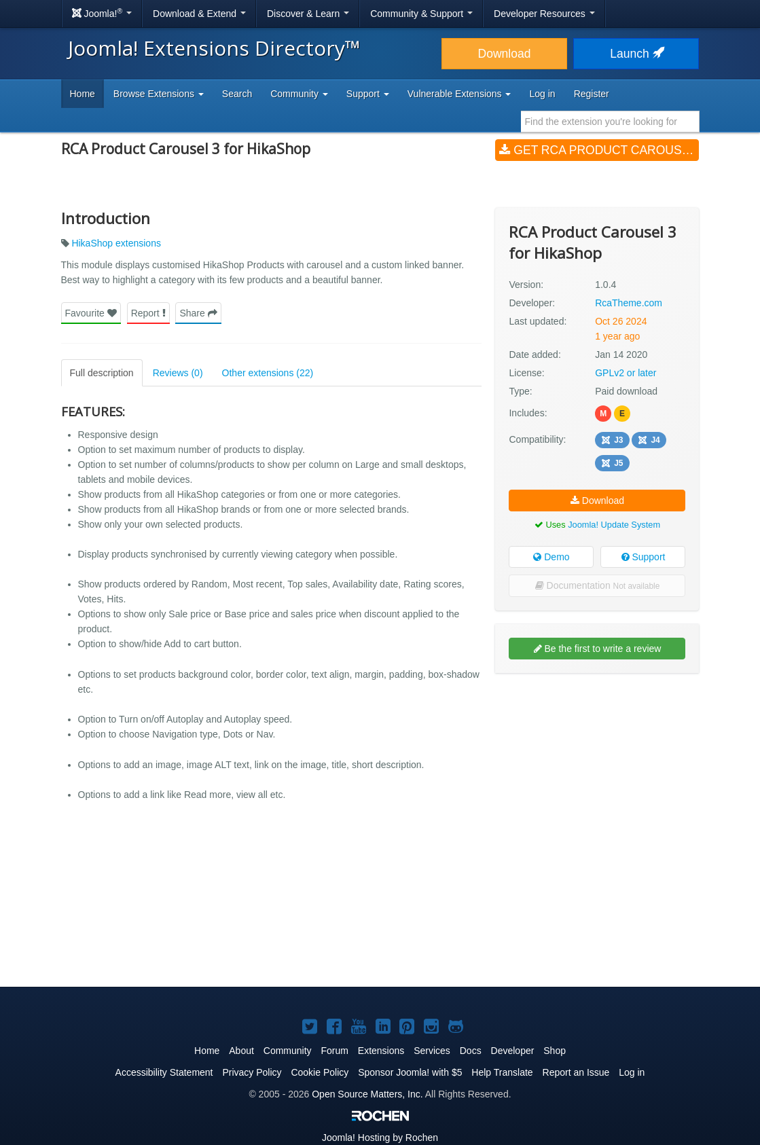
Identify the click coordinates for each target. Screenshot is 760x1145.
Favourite (91, 313)
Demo (551, 556)
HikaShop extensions (116, 243)
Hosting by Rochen (380, 1137)
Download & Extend (199, 13)
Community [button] (299, 93)
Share (198, 313)
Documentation (597, 585)
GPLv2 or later (625, 372)
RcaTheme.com (628, 302)
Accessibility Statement (164, 1072)
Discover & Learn (308, 13)
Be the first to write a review (598, 648)
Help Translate (501, 1072)
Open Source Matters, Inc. (367, 1094)
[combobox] (610, 121)
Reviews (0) (178, 372)
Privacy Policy (251, 1072)
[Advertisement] (597, 771)
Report (148, 313)
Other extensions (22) (268, 372)
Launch (636, 53)
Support (643, 556)
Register (591, 93)
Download (504, 53)
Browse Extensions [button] (158, 93)
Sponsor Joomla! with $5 (410, 1072)
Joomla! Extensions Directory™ (214, 48)
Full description (102, 372)
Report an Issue (576, 1072)
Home (82, 93)
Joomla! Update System (614, 525)
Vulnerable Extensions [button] (459, 93)
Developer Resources (544, 13)
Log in (542, 93)
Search (237, 93)
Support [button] (367, 93)
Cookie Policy (319, 1072)
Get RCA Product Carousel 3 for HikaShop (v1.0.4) (599, 150)
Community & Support (421, 13)
